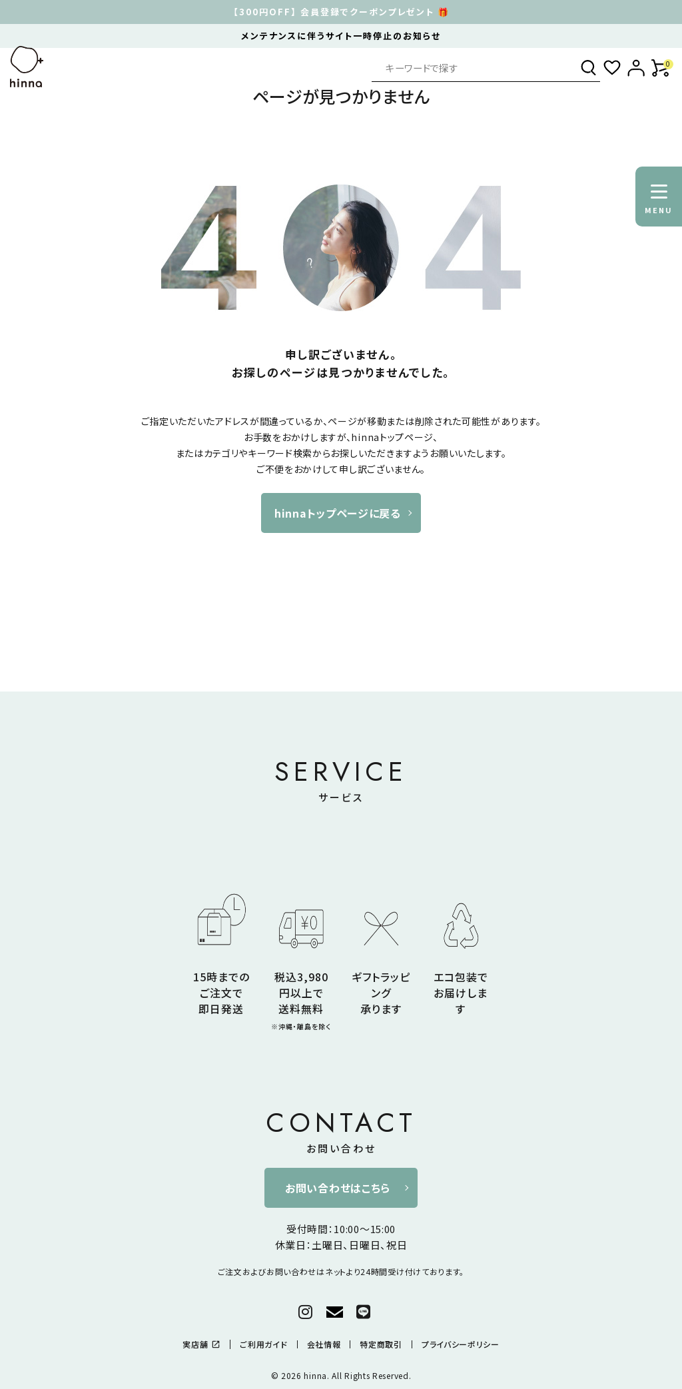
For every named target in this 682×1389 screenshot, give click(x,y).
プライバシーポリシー (461, 1344)
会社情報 (324, 1344)
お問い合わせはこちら (337, 1188)
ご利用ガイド (263, 1344)
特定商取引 (381, 1344)
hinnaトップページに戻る (337, 513)
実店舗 (201, 1344)
